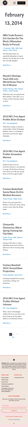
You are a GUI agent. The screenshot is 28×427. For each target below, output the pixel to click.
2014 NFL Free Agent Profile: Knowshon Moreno (14, 154)
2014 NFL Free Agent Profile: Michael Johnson (14, 301)
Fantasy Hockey (4, 379)
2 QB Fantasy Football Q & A (7, 384)
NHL (15, 89)
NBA (13, 48)
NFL (4, 123)
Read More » (7, 65)
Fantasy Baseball (8, 275)
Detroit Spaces (17, 419)
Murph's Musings (8, 89)
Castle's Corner (7, 237)
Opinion (19, 237)
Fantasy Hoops (7, 199)
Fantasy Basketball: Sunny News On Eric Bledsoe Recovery (13, 192)
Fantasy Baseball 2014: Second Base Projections (12, 268)
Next (14, 337)
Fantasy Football (4, 377)
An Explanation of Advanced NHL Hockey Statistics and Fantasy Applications (7, 390)
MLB (14, 237)
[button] (14, 3)
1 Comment (6, 48)
